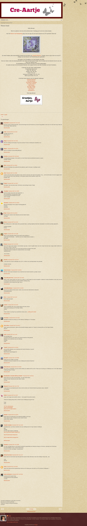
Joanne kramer (7, 270)
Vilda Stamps (31, 85)
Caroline (6, 156)
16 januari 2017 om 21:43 (12, 244)
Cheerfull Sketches (36, 55)
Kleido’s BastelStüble (8, 407)
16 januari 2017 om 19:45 (13, 191)
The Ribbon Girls (31, 87)
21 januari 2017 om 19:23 (13, 414)
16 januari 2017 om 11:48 (14, 122)
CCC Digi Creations (31, 83)
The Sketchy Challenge (31, 82)
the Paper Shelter (31, 86)
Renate (5, 244)
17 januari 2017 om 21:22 (11, 297)
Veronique (6, 317)
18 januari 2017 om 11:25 (11, 334)
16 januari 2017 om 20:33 (12, 213)
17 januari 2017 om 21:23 (12, 304)
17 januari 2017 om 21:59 (14, 317)
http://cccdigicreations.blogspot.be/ (11, 437)
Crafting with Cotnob (32, 311)
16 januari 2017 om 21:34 (12, 222)
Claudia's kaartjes (8, 425)
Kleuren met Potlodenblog (16, 33)
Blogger (36, 524)
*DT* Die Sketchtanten (8, 406)
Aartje (9, 515)
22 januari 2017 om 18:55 (13, 444)
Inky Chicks (31, 89)
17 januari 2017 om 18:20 (18, 277)
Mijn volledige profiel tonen (12, 522)
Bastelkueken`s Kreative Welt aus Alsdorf (13, 375)
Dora (5, 297)
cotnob (5, 304)
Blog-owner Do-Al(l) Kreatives (10, 408)
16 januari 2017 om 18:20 (11, 165)
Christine (6, 444)
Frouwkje (6, 191)
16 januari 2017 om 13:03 (12, 140)
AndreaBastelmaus (8, 288)
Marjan (5, 148)
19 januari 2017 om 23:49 (16, 366)
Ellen (5, 165)
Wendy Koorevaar (8, 454)
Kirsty (5, 466)
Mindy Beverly (7, 366)
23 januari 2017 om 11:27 (17, 454)
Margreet (6, 386)
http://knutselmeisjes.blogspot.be (10, 434)
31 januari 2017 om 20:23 (17, 474)
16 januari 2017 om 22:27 (13, 259)
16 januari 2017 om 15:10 (12, 148)
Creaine (5, 347)
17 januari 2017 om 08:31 (16, 270)
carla (5, 334)
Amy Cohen (6, 325)
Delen (2, 116)
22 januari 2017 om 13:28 (17, 425)
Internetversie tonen (31, 511)
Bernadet (6, 357)
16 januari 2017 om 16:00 (13, 156)
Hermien (6, 259)
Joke (5, 173)
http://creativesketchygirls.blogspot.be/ (12, 432)
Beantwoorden (7, 127)
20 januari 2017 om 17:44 (13, 386)
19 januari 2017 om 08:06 (13, 357)
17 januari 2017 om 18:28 (18, 288)
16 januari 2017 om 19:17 (12, 183)
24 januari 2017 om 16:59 (12, 466)
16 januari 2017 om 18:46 (11, 173)
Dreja (5, 213)
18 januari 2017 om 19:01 (13, 347)
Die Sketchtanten (31, 81)
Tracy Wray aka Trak (8, 277)
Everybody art (31, 90)
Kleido (5, 395)
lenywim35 (6, 122)
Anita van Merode (8, 474)
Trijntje (5, 183)
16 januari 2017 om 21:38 (12, 233)
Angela (5, 233)
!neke (5, 131)
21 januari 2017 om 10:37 (12, 395)
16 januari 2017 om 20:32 (14, 202)
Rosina (5, 222)
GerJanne (6, 202)
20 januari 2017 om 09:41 (28, 375)
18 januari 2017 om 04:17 (14, 325)
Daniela (5, 414)
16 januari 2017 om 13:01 (12, 131)
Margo (5, 140)
